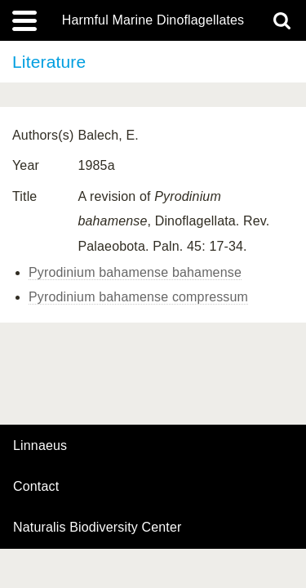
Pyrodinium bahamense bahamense (135, 272)
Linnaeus (40, 445)
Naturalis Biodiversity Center (97, 527)
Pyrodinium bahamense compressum (138, 297)
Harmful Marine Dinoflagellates (153, 20)
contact (36, 486)
